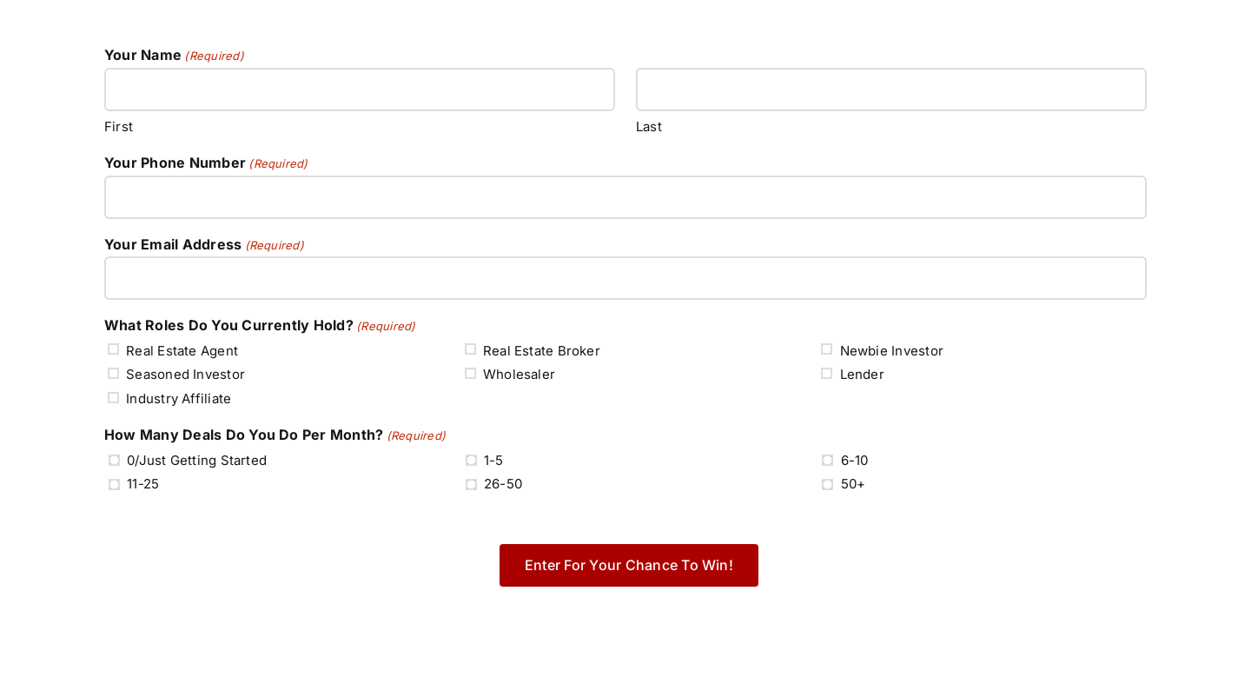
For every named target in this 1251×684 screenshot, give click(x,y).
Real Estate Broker (541, 350)
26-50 (503, 483)
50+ (853, 483)
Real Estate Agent (182, 350)
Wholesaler (519, 374)
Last (649, 126)
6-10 (855, 460)
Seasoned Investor (185, 374)
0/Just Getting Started (197, 460)
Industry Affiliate (178, 398)
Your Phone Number (206, 163)
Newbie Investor (891, 350)
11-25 (143, 483)
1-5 (494, 460)
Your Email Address (204, 245)
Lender (862, 374)
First (118, 126)
